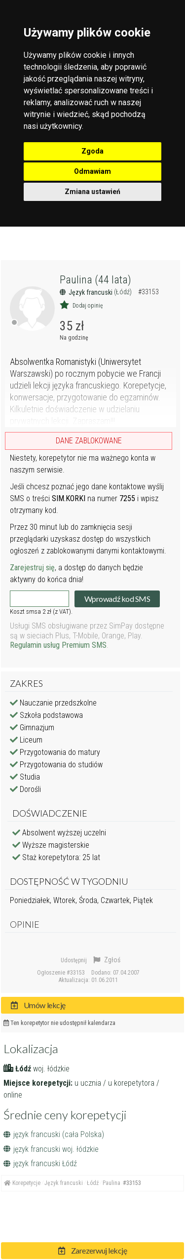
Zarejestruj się (32, 567)
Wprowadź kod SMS (117, 598)
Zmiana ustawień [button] (92, 192)
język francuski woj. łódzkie (51, 1149)
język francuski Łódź (40, 1163)
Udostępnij (74, 960)
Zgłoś (106, 960)
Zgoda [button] (92, 151)
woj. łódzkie (51, 1068)
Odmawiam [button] (92, 171)
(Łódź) (123, 292)
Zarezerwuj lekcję (92, 1250)
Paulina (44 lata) (95, 280)
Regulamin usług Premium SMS (58, 645)
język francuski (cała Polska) (53, 1134)
